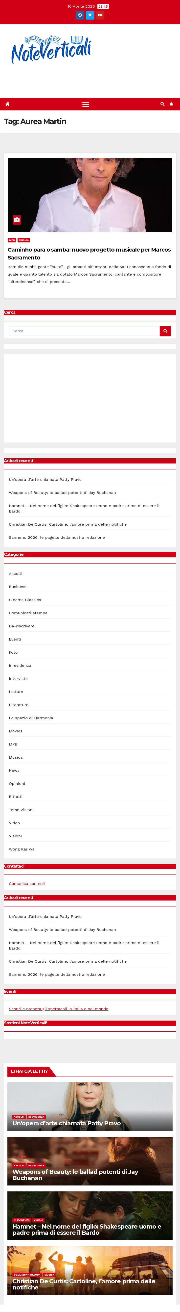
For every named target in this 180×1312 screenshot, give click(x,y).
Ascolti (15, 573)
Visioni (15, 836)
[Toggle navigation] (85, 104)
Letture (16, 691)
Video (14, 823)
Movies (15, 731)
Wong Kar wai (22, 849)
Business (17, 586)
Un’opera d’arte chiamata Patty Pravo (45, 479)
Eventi (15, 639)
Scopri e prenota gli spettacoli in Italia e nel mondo (58, 1008)
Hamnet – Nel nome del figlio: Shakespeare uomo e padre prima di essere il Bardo (86, 1229)
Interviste (18, 678)
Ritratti (15, 796)
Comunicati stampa (28, 613)
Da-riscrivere (21, 626)
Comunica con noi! (27, 883)
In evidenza (20, 665)
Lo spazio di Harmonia (31, 718)
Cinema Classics (25, 599)
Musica (24, 240)
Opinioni (17, 783)
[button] (162, 104)
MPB (12, 240)
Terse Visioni (21, 809)
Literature (18, 704)
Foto (13, 652)
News (14, 770)
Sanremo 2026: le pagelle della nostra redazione (57, 537)
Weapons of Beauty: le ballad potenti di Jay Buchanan (62, 492)
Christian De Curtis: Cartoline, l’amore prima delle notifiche (68, 524)
